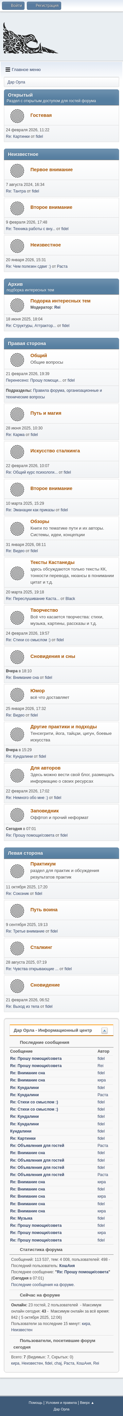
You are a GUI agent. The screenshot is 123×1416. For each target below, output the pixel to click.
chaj (58, 1363)
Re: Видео (15, 551)
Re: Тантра (16, 191)
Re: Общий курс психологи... (32, 472)
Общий (38, 355)
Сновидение (45, 985)
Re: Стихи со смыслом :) (28, 640)
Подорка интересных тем (60, 300)
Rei (57, 307)
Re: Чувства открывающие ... (32, 969)
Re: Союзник (17, 893)
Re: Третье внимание (25, 931)
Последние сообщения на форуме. (43, 1284)
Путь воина (44, 909)
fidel (39, 136)
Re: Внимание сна (22, 677)
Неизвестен (21, 1330)
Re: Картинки (18, 136)
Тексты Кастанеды (52, 562)
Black (70, 598)
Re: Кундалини (19, 756)
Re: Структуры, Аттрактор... (31, 325)
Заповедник (44, 810)
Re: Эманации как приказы (30, 510)
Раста (62, 266)
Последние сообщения (41, 1042)
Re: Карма (15, 434)
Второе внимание (51, 207)
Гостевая (41, 115)
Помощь (36, 1403)
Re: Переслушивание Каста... (33, 598)
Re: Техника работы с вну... (30, 229)
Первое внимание (51, 169)
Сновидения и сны (52, 656)
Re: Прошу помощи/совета (30, 835)
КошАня (67, 1265)
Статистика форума (37, 1249)
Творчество (44, 610)
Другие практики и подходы (63, 726)
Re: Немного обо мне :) (27, 797)
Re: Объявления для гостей (37, 1145)
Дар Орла (62, 1409)
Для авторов (45, 768)
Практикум (43, 863)
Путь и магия (46, 413)
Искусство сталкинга (55, 450)
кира (101, 1080)
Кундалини (20, 1131)
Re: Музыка (21, 1218)
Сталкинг (41, 947)
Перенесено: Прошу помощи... (34, 380)
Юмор (37, 690)
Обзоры (39, 521)
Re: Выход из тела (22, 1006)
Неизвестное (45, 244)
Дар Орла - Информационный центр (53, 1030)
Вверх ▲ (87, 1403)
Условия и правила (61, 1403)
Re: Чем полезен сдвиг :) (28, 266)
